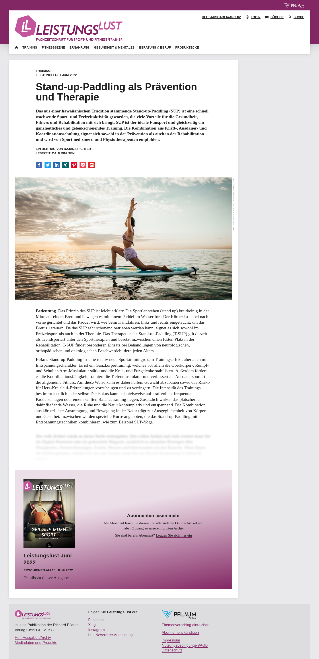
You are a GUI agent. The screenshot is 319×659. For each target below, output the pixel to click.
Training (29, 47)
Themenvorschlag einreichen (185, 625)
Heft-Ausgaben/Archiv (221, 17)
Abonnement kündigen (180, 632)
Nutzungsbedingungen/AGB (185, 645)
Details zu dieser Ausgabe (46, 577)
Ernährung (79, 47)
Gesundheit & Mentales (114, 47)
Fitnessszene (53, 47)
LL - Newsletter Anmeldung (110, 635)
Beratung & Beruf (155, 47)
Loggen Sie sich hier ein (174, 535)
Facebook (96, 620)
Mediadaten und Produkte (36, 643)
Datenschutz (172, 650)
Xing (92, 625)
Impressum (171, 640)
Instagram (96, 630)
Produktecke (187, 47)
